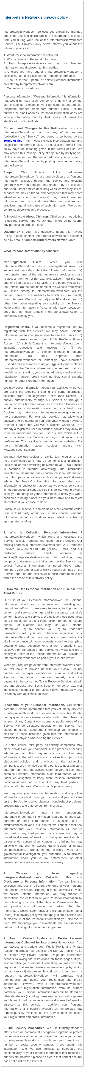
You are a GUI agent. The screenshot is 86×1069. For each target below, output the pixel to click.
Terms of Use (13, 140)
